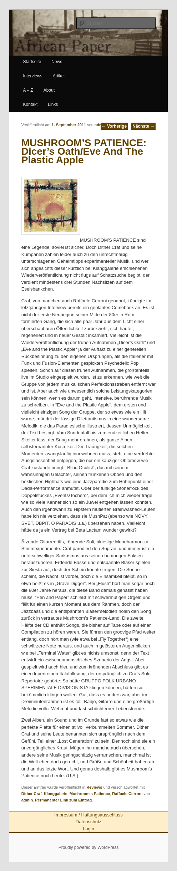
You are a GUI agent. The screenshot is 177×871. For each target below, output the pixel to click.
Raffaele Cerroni (127, 793)
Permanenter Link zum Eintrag (63, 800)
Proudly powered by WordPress (89, 847)
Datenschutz (88, 821)
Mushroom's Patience (90, 793)
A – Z (28, 90)
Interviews (32, 75)
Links (53, 104)
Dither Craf (31, 793)
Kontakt (30, 104)
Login (88, 828)
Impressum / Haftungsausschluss (88, 815)
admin (100, 125)
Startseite (32, 61)
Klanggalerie (55, 793)
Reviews (94, 787)
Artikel (59, 75)
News (56, 61)
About (49, 90)
